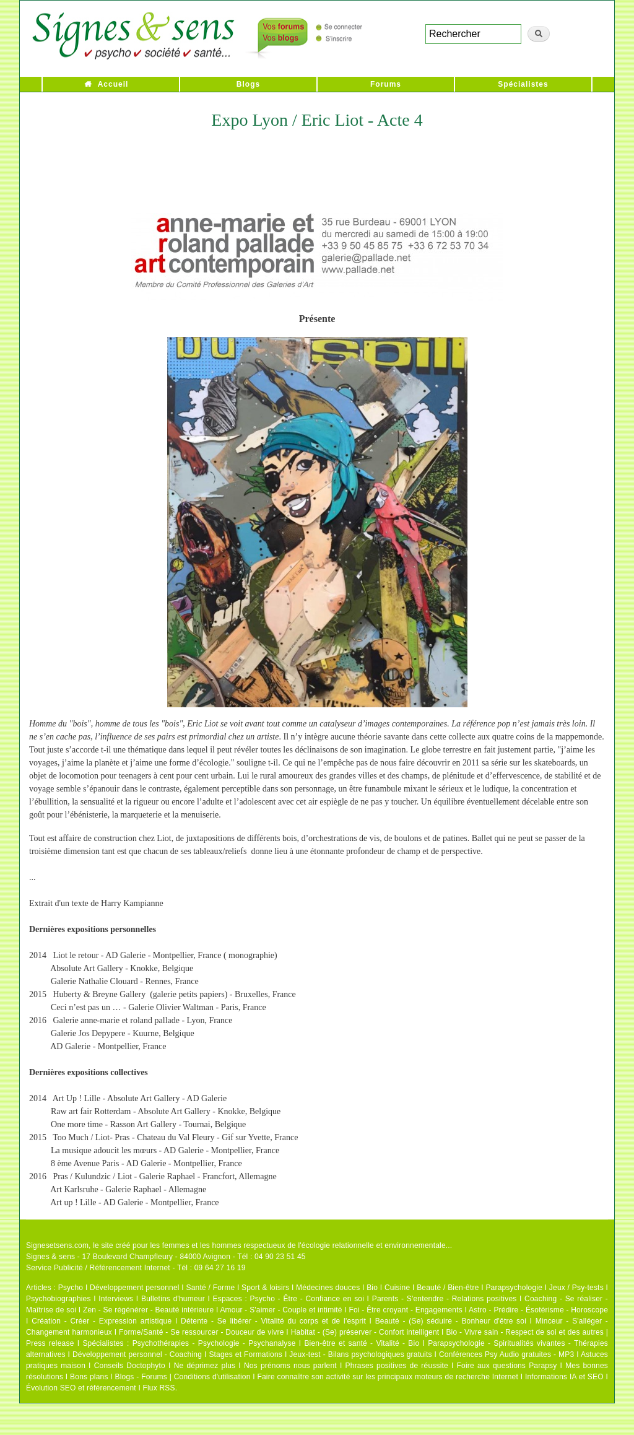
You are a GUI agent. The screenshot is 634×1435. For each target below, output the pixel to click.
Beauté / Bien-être (448, 1287)
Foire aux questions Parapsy (507, 1365)
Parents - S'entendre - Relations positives (444, 1298)
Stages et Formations (245, 1354)
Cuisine (397, 1287)
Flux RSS (158, 1388)
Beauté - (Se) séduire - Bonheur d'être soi (450, 1321)
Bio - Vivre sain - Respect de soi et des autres (525, 1332)
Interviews (115, 1298)
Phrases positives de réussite (396, 1365)
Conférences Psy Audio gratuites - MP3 (506, 1354)
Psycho (71, 1287)
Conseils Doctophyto (129, 1365)
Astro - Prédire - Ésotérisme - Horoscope (538, 1310)
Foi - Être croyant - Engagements (405, 1310)
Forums (385, 84)
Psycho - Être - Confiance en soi (307, 1298)
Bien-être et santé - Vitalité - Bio (361, 1343)
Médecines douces (328, 1287)
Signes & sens (50, 1256)
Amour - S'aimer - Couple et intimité (281, 1310)
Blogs (248, 84)
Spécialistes (523, 84)
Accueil (113, 84)
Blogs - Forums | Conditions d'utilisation (183, 1376)
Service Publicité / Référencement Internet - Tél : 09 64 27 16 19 (136, 1267)
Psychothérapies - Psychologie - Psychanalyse (214, 1343)
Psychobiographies (58, 1298)
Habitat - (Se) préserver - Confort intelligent (365, 1332)
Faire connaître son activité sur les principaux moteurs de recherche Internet (387, 1376)
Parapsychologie (513, 1287)
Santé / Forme (210, 1287)
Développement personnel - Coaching (137, 1354)
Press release (50, 1343)
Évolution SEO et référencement (81, 1388)
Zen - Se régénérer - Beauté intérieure (148, 1310)
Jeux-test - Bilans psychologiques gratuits (360, 1354)
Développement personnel (135, 1287)
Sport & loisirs (265, 1287)
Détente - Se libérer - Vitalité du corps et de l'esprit (273, 1321)
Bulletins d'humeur (173, 1298)
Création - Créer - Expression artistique (102, 1321)
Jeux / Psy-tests (576, 1287)
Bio (372, 1287)
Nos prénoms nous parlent (290, 1365)
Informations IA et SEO (564, 1376)
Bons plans (89, 1376)
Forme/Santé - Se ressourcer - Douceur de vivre (201, 1332)
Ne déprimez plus (205, 1365)
